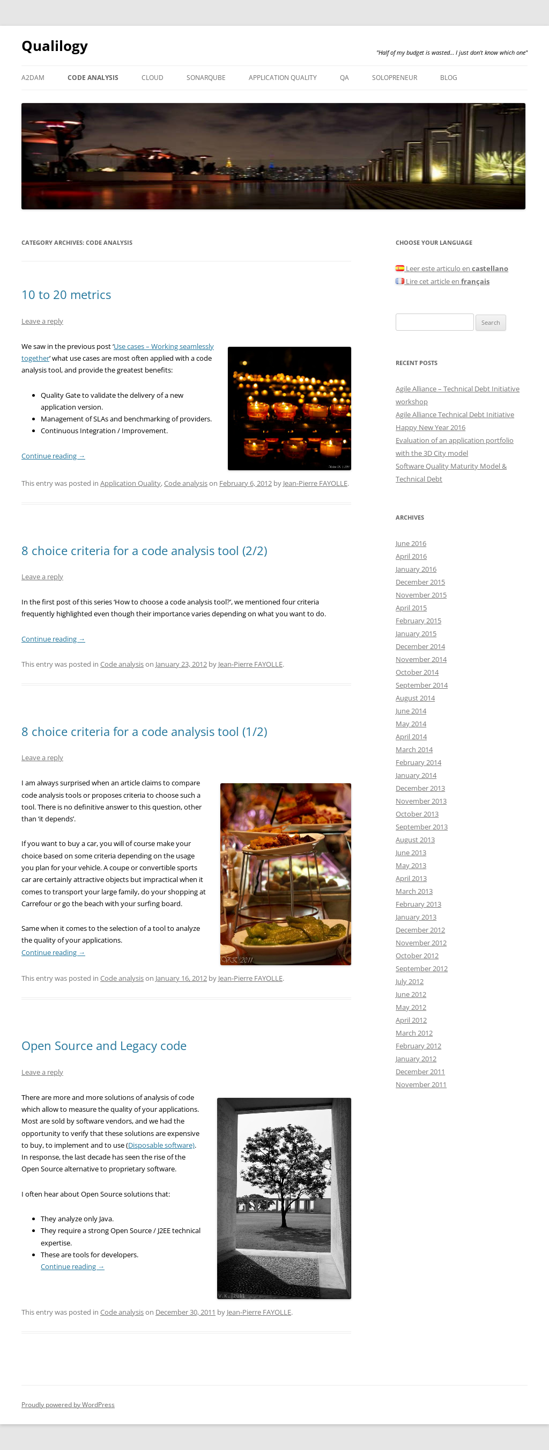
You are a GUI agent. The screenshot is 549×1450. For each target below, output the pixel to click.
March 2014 (414, 749)
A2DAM (32, 77)
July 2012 (410, 981)
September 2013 (422, 827)
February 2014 (418, 762)
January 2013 (416, 917)
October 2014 (417, 672)
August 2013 (415, 839)
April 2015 (411, 608)
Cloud (153, 77)
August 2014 (415, 698)
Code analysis (93, 77)
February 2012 (418, 1046)
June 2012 (411, 994)
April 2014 (411, 736)
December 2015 (420, 582)
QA (344, 77)
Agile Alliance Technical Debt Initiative (455, 414)
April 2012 (411, 1020)
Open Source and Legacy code (104, 1045)
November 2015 (421, 595)
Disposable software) (161, 1145)
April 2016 (411, 556)
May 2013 (411, 865)
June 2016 (411, 543)
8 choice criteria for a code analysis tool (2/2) (144, 550)
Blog (448, 77)
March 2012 (414, 1033)
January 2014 (416, 775)
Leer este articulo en (452, 268)
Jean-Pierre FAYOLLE (315, 483)
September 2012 (422, 968)
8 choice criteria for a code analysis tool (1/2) (144, 731)
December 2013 (420, 788)
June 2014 (411, 711)
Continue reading (53, 456)
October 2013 (417, 814)
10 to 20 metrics (66, 294)
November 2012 (421, 943)
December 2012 (420, 930)
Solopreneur (394, 77)
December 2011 (420, 1071)
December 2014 (420, 646)
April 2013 (411, 878)
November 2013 (421, 801)
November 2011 (421, 1084)
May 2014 (411, 723)
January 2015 (416, 633)
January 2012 (416, 1058)
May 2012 (411, 1007)
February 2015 (418, 620)
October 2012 (417, 955)
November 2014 (421, 659)
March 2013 (414, 891)
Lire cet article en (442, 281)
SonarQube (206, 77)
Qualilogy (54, 46)
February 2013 (418, 904)
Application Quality (283, 77)
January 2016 (416, 569)
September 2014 (422, 685)
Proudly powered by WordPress (68, 1404)
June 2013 (411, 852)
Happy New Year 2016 (430, 427)
